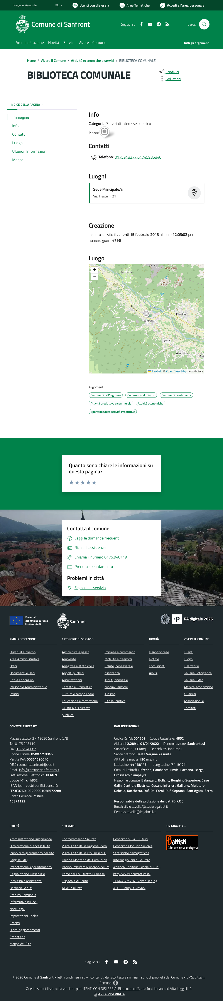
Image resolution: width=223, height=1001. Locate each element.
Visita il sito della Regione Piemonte (87, 846)
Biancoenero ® (128, 988)
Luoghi (188, 659)
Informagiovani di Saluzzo (131, 860)
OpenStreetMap (176, 371)
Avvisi (153, 673)
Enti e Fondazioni (22, 680)
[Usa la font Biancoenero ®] (90, 5)
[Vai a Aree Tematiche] (134, 5)
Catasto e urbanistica (77, 687)
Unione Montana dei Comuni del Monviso (91, 860)
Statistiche (17, 936)
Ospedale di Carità (75, 880)
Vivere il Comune (53, 60)
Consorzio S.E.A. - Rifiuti (130, 839)
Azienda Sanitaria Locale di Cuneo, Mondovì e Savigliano (153, 867)
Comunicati (157, 666)
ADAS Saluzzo (72, 887)
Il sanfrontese (159, 652)
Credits (15, 922)
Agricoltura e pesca (75, 652)
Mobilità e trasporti (118, 659)
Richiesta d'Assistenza (26, 880)
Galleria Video (193, 680)
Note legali (17, 908)
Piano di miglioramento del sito (32, 853)
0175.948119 (25, 743)
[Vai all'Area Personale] (182, 5)
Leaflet (154, 371)
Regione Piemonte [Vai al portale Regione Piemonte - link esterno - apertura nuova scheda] (25, 5)
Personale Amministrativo (28, 687)
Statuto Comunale (23, 894)
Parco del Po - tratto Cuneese (83, 874)
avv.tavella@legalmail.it (138, 811)
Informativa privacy (23, 901)
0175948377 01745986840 (138, 157)
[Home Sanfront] (54, 24)
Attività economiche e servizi (92, 60)
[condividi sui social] (169, 71)
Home (31, 60)
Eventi (188, 652)
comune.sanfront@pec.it (36, 764)
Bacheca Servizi (21, 887)
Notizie (154, 659)
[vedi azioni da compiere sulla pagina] (170, 78)
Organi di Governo (22, 652)
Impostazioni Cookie (24, 915)
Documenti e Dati (22, 673)
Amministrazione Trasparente (31, 839)
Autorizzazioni (72, 680)
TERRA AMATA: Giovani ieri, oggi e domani (143, 880)
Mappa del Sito (20, 943)
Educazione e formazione (80, 701)
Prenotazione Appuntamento (31, 867)
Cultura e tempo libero (78, 694)
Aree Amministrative (24, 659)
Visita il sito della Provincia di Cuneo (87, 853)
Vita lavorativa (115, 701)
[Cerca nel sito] (204, 24)
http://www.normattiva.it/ (131, 874)
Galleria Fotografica (198, 673)
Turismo (110, 694)
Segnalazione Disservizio (27, 874)
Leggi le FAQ (19, 860)
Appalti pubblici (73, 673)
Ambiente (69, 659)
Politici (14, 694)
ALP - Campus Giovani (129, 887)
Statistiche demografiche (131, 853)
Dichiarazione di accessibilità (30, 846)
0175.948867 (26, 748)
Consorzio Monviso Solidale (132, 846)
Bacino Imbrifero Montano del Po (85, 867)
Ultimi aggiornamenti (25, 929)
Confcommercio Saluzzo (79, 839)
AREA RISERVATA (109, 994)
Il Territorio (191, 666)
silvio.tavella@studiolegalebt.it (146, 806)
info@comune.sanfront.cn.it (39, 769)
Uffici (13, 666)
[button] (148, 314)
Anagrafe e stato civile (78, 666)
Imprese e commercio (120, 652)
